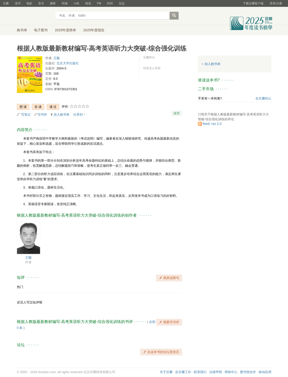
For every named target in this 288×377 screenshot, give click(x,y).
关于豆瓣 (166, 372)
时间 (110, 3)
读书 (18, 3)
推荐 (176, 113)
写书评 (42, 114)
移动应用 (265, 372)
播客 (53, 3)
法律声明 (215, 372)
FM (99, 3)
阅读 (88, 3)
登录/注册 (276, 3)
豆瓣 (6, 3)
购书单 (22, 30)
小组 (76, 3)
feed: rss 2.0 (212, 124)
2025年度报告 (93, 30)
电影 (29, 3)
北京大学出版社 (68, 63)
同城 (65, 3)
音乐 (41, 3)
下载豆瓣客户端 (253, 3)
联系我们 (200, 372)
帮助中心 (231, 372)
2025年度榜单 (65, 30)
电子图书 (41, 30)
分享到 (78, 114)
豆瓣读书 (34, 16)
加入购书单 (61, 114)
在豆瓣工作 (183, 372)
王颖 (56, 58)
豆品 (122, 3)
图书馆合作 (248, 372)
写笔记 (26, 114)
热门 (20, 287)
